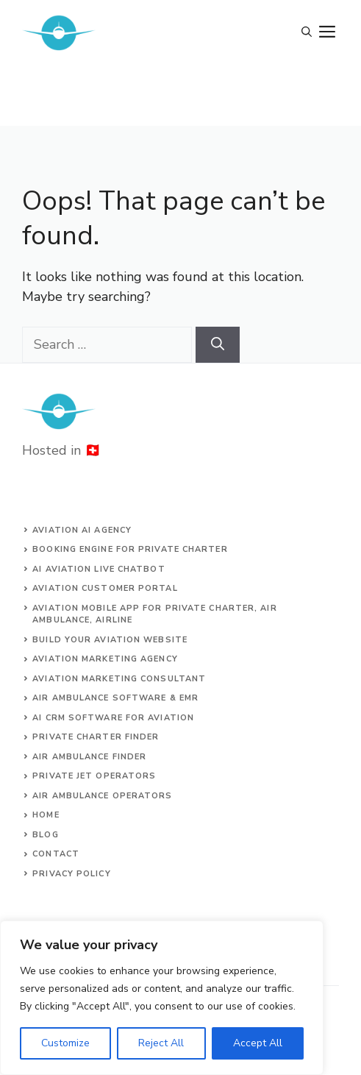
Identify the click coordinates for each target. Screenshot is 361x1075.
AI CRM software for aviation (113, 717)
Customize (65, 1043)
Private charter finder (95, 736)
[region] (162, 997)
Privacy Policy (71, 873)
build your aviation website (109, 639)
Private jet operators (94, 775)
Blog (45, 834)
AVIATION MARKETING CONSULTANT (119, 678)
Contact (55, 853)
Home (45, 814)
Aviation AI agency (82, 530)
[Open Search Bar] (306, 33)
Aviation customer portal (104, 588)
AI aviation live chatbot (98, 569)
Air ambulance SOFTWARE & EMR (115, 697)
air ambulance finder (89, 756)
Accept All (257, 1043)
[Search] (218, 345)
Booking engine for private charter (129, 549)
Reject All (161, 1043)
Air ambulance (70, 795)
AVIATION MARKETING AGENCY (105, 658)
